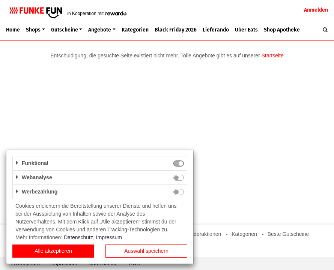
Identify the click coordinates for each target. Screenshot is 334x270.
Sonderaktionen (202, 234)
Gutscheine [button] (64, 30)
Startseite (273, 55)
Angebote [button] (99, 30)
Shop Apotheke (282, 30)
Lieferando (216, 30)
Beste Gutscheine (288, 234)
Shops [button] (33, 30)
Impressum (109, 237)
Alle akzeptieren (53, 251)
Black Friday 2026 (176, 30)
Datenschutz (78, 237)
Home (13, 30)
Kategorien (135, 30)
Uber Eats (246, 30)
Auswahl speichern (146, 251)
